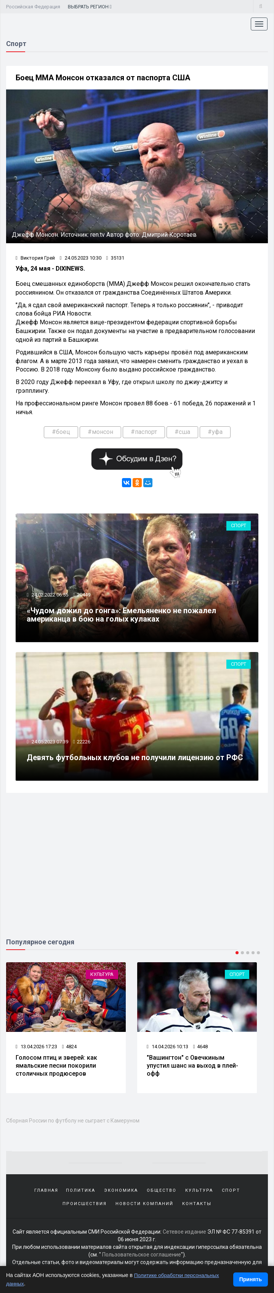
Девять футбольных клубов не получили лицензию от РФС (135, 759)
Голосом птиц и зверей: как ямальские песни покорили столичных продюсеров (56, 1067)
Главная (46, 1192)
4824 (69, 1048)
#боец (61, 432)
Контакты (197, 1206)
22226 (84, 743)
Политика (80, 1192)
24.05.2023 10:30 (80, 258)
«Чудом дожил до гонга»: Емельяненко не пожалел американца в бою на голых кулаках (121, 616)
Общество (161, 1192)
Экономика (121, 1192)
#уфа (215, 432)
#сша (182, 432)
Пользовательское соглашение (141, 1257)
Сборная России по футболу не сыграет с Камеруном (72, 1123)
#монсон (100, 432)
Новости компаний (144, 1206)
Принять (250, 1280)
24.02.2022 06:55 (50, 596)
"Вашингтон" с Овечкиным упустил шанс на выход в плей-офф (192, 1067)
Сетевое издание (184, 1234)
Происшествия (84, 1206)
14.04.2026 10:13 (167, 1048)
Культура (102, 976)
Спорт (238, 526)
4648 (200, 1048)
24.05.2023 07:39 (50, 743)
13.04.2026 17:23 (36, 1048)
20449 (84, 596)
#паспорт (144, 432)
